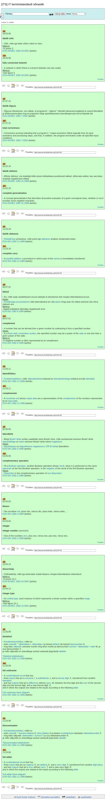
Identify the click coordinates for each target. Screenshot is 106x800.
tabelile (62, 738)
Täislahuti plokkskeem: (13, 656)
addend (43, 765)
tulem (21, 442)
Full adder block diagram (14, 774)
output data (31, 398)
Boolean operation (17, 466)
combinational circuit (15, 676)
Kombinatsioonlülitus (13, 642)
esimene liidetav (26, 733)
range (87, 598)
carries (57, 258)
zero (25, 536)
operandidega (9, 442)
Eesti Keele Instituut (26, 797)
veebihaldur (86, 797)
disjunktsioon (10, 446)
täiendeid (90, 379)
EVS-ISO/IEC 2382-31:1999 (16, 181)
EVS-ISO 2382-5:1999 (13, 311)
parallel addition (13, 258)
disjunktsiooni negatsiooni (32, 446)
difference (33, 683)
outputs (15, 683)
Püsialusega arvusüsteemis (17, 302)
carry (48, 683)
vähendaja (37, 644)
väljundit (17, 646)
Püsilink (100, 79)
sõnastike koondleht (50, 797)
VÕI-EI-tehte (52, 446)
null (18, 511)
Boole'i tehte (15, 439)
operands (7, 468)
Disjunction (9, 473)
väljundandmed (35, 379)
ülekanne (45, 239)
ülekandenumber (91, 733)
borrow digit (63, 678)
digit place (97, 765)
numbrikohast (67, 733)
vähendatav (24, 644)
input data (12, 401)
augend (29, 765)
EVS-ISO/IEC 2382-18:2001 (16, 51)
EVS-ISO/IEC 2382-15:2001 (16, 581)
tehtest (56, 644)
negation (50, 468)
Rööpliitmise (9, 239)
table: (76, 688)
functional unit (12, 398)
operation (7, 680)
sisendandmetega (61, 379)
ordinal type (12, 598)
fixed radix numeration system (22, 333)
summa (72, 646)
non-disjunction (54, 473)
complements (69, 398)
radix (81, 333)
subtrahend (43, 678)
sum (85, 683)
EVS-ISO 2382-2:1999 (13, 449)
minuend (29, 678)
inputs (12, 678)
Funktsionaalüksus (12, 379)
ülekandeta (83, 646)
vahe (92, 646)
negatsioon (57, 442)
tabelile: (62, 651)
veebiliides (71, 797)
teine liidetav (43, 733)
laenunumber (76, 644)
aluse (57, 302)
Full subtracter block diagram (16, 692)
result (61, 466)
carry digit (61, 765)
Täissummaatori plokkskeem (16, 743)
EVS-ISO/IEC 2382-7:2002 (15, 116)
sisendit (12, 644)
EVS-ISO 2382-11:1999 (14, 241)
